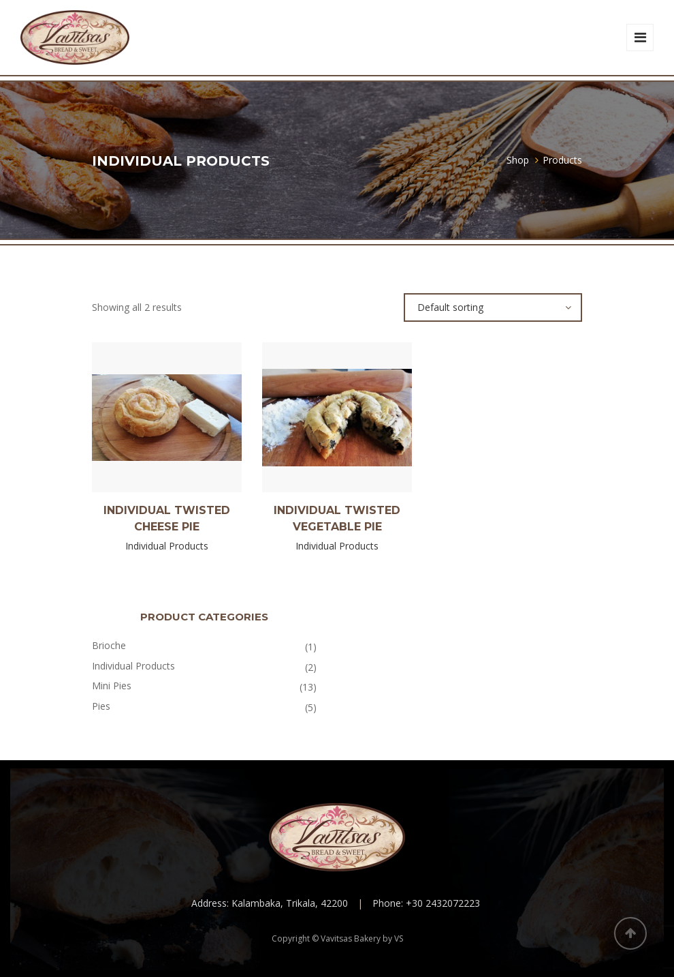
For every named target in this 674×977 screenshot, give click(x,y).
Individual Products (133, 665)
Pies (101, 706)
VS (398, 938)
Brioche (109, 645)
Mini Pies (111, 685)
